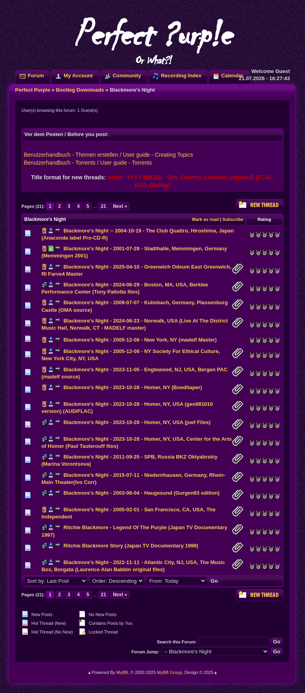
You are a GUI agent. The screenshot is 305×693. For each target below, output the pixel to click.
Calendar (232, 76)
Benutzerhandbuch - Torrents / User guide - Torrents (88, 162)
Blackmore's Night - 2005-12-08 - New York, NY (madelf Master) (140, 340)
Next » (120, 206)
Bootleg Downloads (80, 90)
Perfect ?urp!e (152, 40)
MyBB (122, 672)
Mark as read (205, 219)
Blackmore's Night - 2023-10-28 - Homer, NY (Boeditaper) (133, 387)
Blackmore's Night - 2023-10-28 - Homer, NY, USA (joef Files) (137, 422)
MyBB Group (169, 672)
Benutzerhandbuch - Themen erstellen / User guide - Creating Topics (108, 155)
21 (103, 206)
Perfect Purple (32, 90)
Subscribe (232, 219)
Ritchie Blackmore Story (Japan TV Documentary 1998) (131, 546)
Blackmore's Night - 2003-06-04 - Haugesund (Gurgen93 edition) (142, 493)
